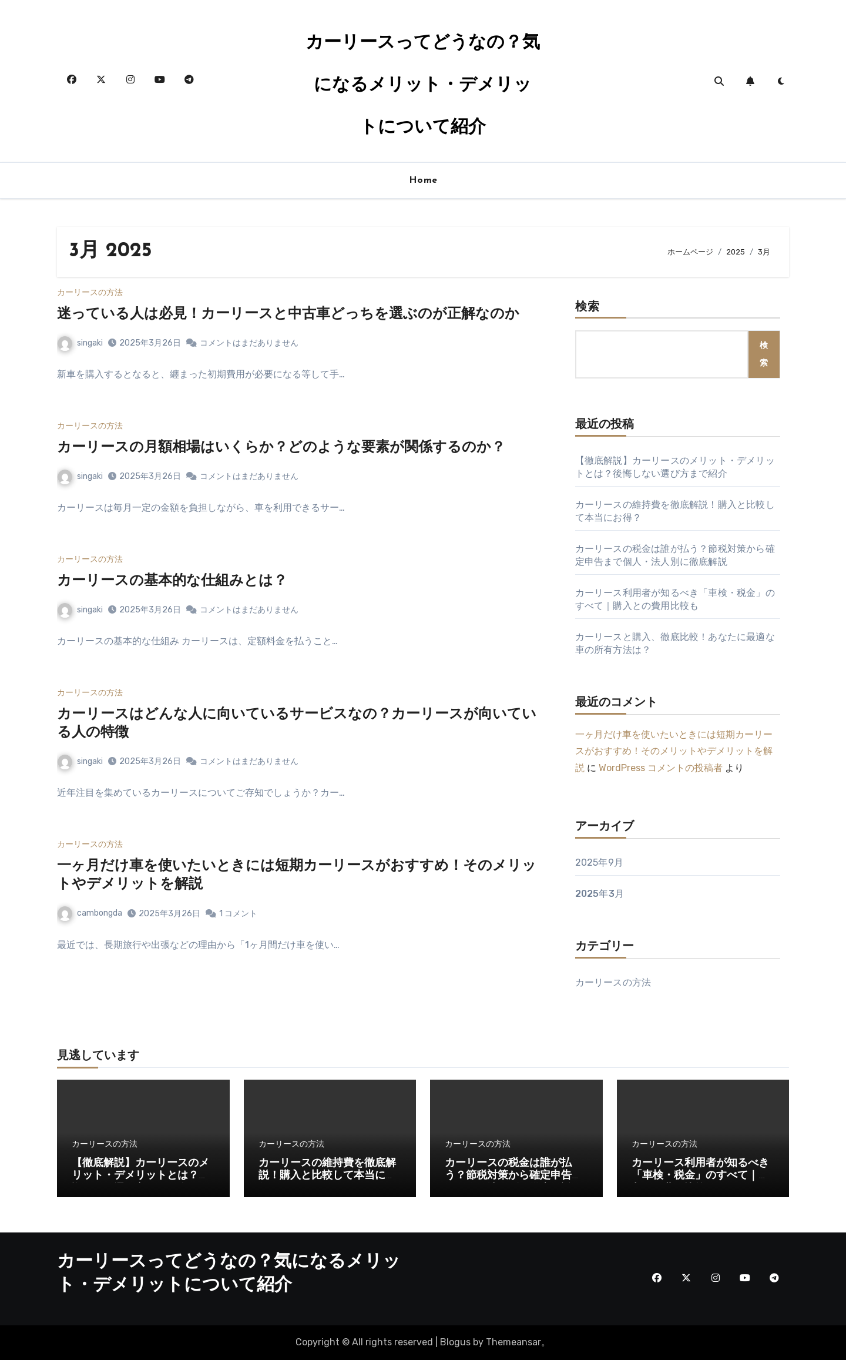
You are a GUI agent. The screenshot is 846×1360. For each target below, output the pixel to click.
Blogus (455, 1342)
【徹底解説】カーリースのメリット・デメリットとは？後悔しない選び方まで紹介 (140, 1176)
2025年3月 (599, 893)
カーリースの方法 (90, 293)
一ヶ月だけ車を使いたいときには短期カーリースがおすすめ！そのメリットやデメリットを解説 (674, 751)
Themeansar (513, 1342)
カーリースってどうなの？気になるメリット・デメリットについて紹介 (423, 85)
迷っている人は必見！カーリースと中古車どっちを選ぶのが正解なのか (288, 314)
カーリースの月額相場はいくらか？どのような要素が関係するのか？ (281, 448)
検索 (587, 307)
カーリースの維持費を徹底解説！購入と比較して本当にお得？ (327, 1176)
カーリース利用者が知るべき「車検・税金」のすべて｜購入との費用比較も (700, 1176)
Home (423, 180)
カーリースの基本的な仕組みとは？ (172, 581)
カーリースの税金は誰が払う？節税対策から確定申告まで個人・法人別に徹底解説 (513, 1176)
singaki (80, 343)
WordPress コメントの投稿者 (661, 767)
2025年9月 (599, 862)
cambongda (90, 913)
